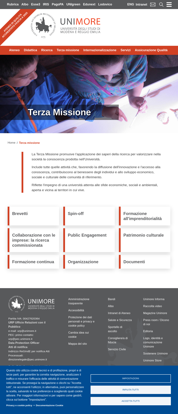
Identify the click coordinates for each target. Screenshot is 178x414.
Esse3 (35, 4)
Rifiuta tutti (131, 389)
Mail (153, 4)
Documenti (134, 261)
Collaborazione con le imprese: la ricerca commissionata (33, 240)
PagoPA (58, 4)
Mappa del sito (77, 343)
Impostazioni (130, 378)
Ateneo (14, 50)
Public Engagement (87, 235)
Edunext (89, 4)
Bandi (111, 299)
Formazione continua (33, 261)
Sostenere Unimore (155, 353)
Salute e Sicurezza (120, 320)
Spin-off (76, 213)
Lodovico (105, 4)
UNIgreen (73, 4)
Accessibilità (76, 310)
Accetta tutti (131, 401)
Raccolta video (152, 306)
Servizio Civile (117, 349)
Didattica (30, 50)
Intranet (141, 4)
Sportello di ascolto (115, 329)
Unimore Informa (153, 299)
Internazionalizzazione (99, 50)
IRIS (46, 4)
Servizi (126, 50)
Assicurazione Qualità (151, 50)
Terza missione (68, 50)
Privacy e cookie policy (19, 405)
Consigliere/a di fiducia (118, 340)
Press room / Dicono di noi (156, 322)
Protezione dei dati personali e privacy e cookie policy (81, 321)
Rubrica (13, 4)
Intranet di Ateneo (119, 313)
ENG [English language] (130, 4)
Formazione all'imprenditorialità (142, 216)
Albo (24, 4)
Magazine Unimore (155, 313)
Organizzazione (83, 261)
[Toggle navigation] (169, 4)
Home (11, 142)
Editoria (148, 331)
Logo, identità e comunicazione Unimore (153, 342)
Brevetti (20, 213)
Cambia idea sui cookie (78, 334)
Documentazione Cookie (49, 405)
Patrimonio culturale (143, 235)
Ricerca (46, 50)
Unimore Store (152, 360)
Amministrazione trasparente (78, 301)
